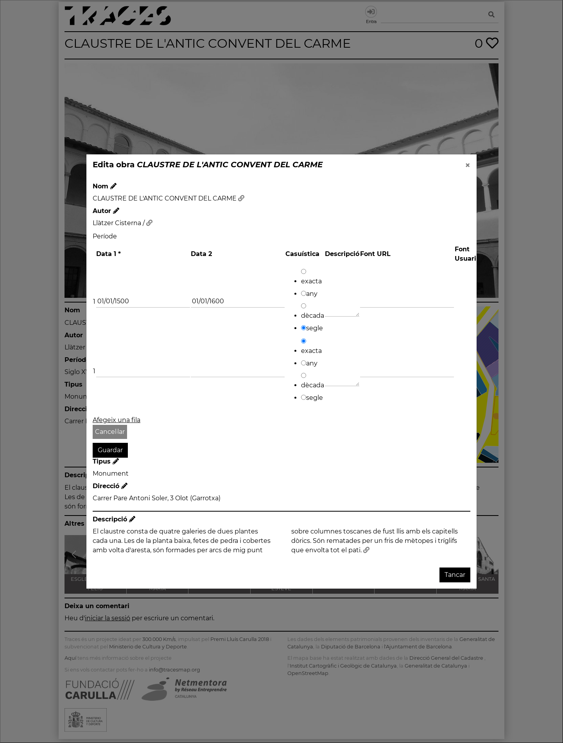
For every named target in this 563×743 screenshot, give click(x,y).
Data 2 (201, 254)
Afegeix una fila (116, 420)
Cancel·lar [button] (110, 431)
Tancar (455, 574)
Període (105, 236)
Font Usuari (465, 253)
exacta (311, 277)
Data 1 (108, 254)
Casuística (302, 254)
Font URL (375, 254)
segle (312, 328)
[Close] (468, 165)
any (309, 293)
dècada (312, 311)
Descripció (342, 254)
